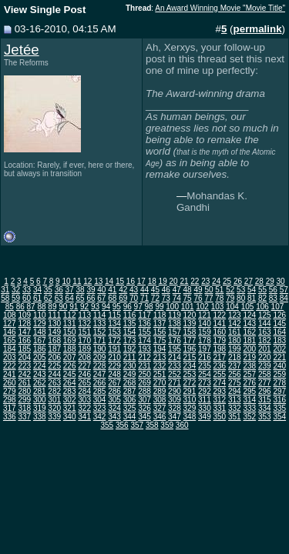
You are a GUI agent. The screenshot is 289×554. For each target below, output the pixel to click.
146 (9, 332)
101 (187, 306)
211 (129, 357)
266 (99, 383)
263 (54, 383)
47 (177, 289)
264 (69, 383)
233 (174, 366)
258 (264, 374)
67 (101, 298)
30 (281, 281)
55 (262, 289)
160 (220, 332)
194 (159, 349)
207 (69, 357)
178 (204, 340)
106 (262, 306)
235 (204, 366)
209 (99, 357)
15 (120, 281)
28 (259, 281)
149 (54, 332)
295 (249, 391)
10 (66, 281)
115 (114, 315)
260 (9, 383)
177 (190, 340)
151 (84, 332)
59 (16, 298)
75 (187, 298)
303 (84, 399)
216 (204, 357)
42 (123, 289)
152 (99, 332)
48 (187, 289)
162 (249, 332)
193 (144, 349)
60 (26, 298)
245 (69, 374)
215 (190, 357)
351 (234, 416)
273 (204, 383)
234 (190, 366)
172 (114, 340)
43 (133, 289)
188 (69, 349)
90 (63, 306)
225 (54, 366)
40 (101, 289)
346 (159, 416)
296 (264, 391)
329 (190, 408)
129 (39, 323)
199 (234, 349)
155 (144, 332)
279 (9, 391)
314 (249, 399)
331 (220, 408)
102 (202, 306)
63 (59, 298)
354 (279, 416)
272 (190, 383)
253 (190, 374)
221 (279, 357)
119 (174, 315)
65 (80, 298)
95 (117, 306)
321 (69, 408)
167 (39, 340)
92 (84, 306)
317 (9, 408)
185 (24, 349)
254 (204, 374)
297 (279, 391)
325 (129, 408)
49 (197, 289)
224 (39, 366)
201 (264, 349)
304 (99, 399)
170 (84, 340)
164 (279, 332)
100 (172, 306)
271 (174, 383)
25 (227, 281)
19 (163, 281)
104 (232, 306)
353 (264, 416)
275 (234, 383)
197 (204, 349)
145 (279, 323)
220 (264, 357)
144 (264, 323)
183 (279, 340)
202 (279, 349)
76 (197, 298)
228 (99, 366)
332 (234, 408)
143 (249, 323)
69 (123, 298)
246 (84, 374)
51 (219, 289)
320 (54, 408)
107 (277, 306)
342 (99, 416)
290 (174, 391)
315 (264, 399)
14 (109, 281)
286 (114, 391)
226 (69, 366)
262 (39, 383)
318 (24, 408)
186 (39, 349)
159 (204, 332)
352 (249, 416)
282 (54, 391)
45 (155, 289)
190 (99, 349)
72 (155, 298)
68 (112, 298)
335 (279, 408)
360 (182, 425)
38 (80, 289)
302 (69, 399)
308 (159, 399)
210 (114, 357)
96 (127, 306)
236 (220, 366)
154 (129, 332)
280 (24, 391)
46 (166, 289)
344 (129, 416)
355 (106, 425)
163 (264, 332)
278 (279, 383)
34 (37, 289)
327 (159, 408)
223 (24, 366)
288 (144, 391)
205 (39, 357)
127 (9, 323)
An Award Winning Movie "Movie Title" (220, 8)
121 (204, 315)
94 (106, 306)
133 (99, 323)
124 (249, 315)
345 (144, 416)
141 (220, 323)
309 (174, 399)
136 (144, 323)
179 (220, 340)
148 (39, 332)
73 (166, 298)
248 (114, 374)
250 (144, 374)
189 (84, 349)
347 (174, 416)
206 (54, 357)
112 (69, 315)
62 (48, 298)
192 (129, 349)
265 (84, 383)
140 (204, 323)
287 (129, 391)
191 (114, 349)
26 (238, 281)
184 (9, 349)
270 (159, 383)
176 (174, 340)
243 (39, 374)
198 (220, 349)
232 (159, 366)
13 (98, 281)
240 (279, 366)
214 (174, 357)
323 (99, 408)
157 (174, 332)
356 (122, 425)
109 (24, 315)
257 (249, 374)
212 (144, 357)
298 (9, 399)
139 (190, 323)
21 (184, 281)
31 (5, 289)
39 (90, 289)
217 (220, 357)
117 (144, 315)
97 (138, 306)
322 (84, 408)
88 (41, 306)
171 (99, 340)
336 (9, 416)
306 (129, 399)
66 (90, 298)
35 (48, 289)
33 (26, 289)
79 (230, 298)
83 (273, 298)
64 (70, 298)
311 (204, 399)
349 (204, 416)
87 (31, 306)
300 (39, 399)
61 (37, 298)
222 (9, 366)
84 (284, 298)
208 (84, 357)
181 (249, 340)
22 (194, 281)
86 (20, 306)
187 (54, 349)
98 (149, 306)
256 (234, 374)
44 (144, 289)
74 (177, 298)
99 (159, 306)
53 (241, 289)
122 (220, 315)
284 (84, 391)
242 (24, 374)
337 (24, 416)
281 (39, 391)
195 (174, 349)
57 (284, 289)
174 (144, 340)
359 (166, 425)
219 (249, 357)
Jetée (21, 50)
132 (84, 323)
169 (69, 340)
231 (144, 366)
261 (24, 383)
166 (24, 340)
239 (264, 366)
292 (204, 391)
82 (262, 298)
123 (234, 315)
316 (279, 399)
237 (234, 366)
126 (279, 315)
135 (129, 323)
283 (69, 391)
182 (264, 340)
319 (39, 408)
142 (234, 323)
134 (114, 323)
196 (190, 349)
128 (24, 323)
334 (264, 408)
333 (249, 408)
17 (141, 281)
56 (273, 289)
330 (204, 408)
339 (54, 416)
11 (76, 281)
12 (87, 281)
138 (174, 323)
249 (129, 374)
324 (114, 408)
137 (159, 323)
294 (234, 391)
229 (114, 366)
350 (220, 416)
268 (129, 383)
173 (129, 340)
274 (220, 383)
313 (234, 399)
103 (217, 306)
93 (95, 306)
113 (84, 315)
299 (24, 399)
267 (114, 383)
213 (159, 357)
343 (114, 416)
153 (114, 332)
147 (24, 332)
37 (70, 289)
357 (136, 425)
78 (219, 298)
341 (84, 416)
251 (159, 374)
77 (208, 298)
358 (152, 425)
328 (174, 408)
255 (220, 374)
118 (159, 315)
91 (73, 306)
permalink (258, 29)
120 (190, 315)
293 (220, 391)
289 (159, 391)
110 (39, 315)
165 (9, 340)
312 (220, 399)
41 (112, 289)
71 (144, 298)
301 (54, 399)
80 (241, 298)
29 (270, 281)
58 (5, 298)
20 (173, 281)
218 (234, 357)
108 (9, 315)
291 (190, 391)
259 (279, 374)
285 (99, 391)
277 (264, 383)
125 (264, 315)
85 (9, 306)
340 (69, 416)
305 (114, 399)
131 (69, 323)
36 (59, 289)
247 (99, 374)
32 (16, 289)
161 (234, 332)
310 (190, 399)
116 (129, 315)
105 (247, 306)
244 (54, 374)
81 (251, 298)
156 (159, 332)
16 (130, 281)
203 (9, 357)
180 (234, 340)
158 (190, 332)
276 (249, 383)
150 (69, 332)
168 (54, 340)
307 (144, 399)
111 (54, 315)
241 (9, 374)
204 (24, 357)
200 (249, 349)
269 (144, 383)
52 (230, 289)
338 (39, 416)
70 (133, 298)
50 (208, 289)
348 (190, 416)
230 (129, 366)
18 (152, 281)
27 (248, 281)
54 (251, 289)
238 (249, 366)
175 (159, 340)
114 (99, 315)
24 (216, 281)
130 (54, 323)
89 (52, 306)
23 (205, 281)
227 (84, 366)
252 (174, 374)
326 (144, 408)
